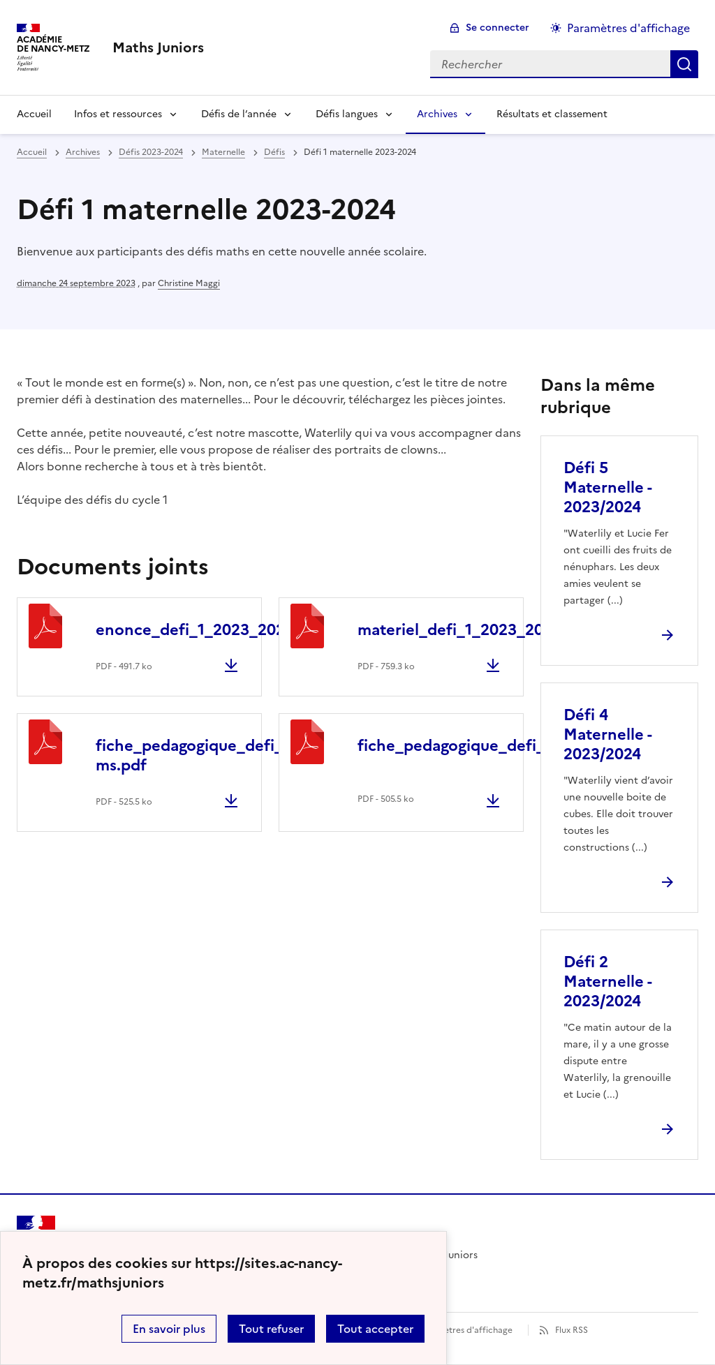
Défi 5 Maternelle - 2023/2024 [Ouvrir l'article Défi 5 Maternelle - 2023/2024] (607, 487)
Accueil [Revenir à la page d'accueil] (34, 114)
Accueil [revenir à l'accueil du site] (32, 152)
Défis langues (347, 114)
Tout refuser (271, 1328)
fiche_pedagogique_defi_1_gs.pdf (481, 745)
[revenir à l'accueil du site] (158, 47)
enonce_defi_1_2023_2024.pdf (209, 629)
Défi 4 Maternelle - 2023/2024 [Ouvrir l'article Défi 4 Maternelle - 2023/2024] (607, 734)
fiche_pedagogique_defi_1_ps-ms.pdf (208, 755)
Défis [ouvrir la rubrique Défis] (274, 152)
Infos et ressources (118, 114)
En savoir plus (169, 1328)
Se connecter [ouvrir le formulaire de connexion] (497, 27)
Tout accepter (375, 1328)
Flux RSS (571, 1330)
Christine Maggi (189, 283)
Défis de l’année (239, 114)
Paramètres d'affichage (465, 1330)
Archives (437, 114)
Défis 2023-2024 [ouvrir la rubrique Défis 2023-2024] (151, 152)
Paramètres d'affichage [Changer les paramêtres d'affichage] (628, 28)
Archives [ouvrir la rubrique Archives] (83, 152)
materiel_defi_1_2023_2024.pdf (474, 629)
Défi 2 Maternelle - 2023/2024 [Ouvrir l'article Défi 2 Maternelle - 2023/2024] (607, 981)
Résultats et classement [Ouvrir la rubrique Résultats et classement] (551, 114)
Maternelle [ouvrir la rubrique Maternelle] (223, 152)
